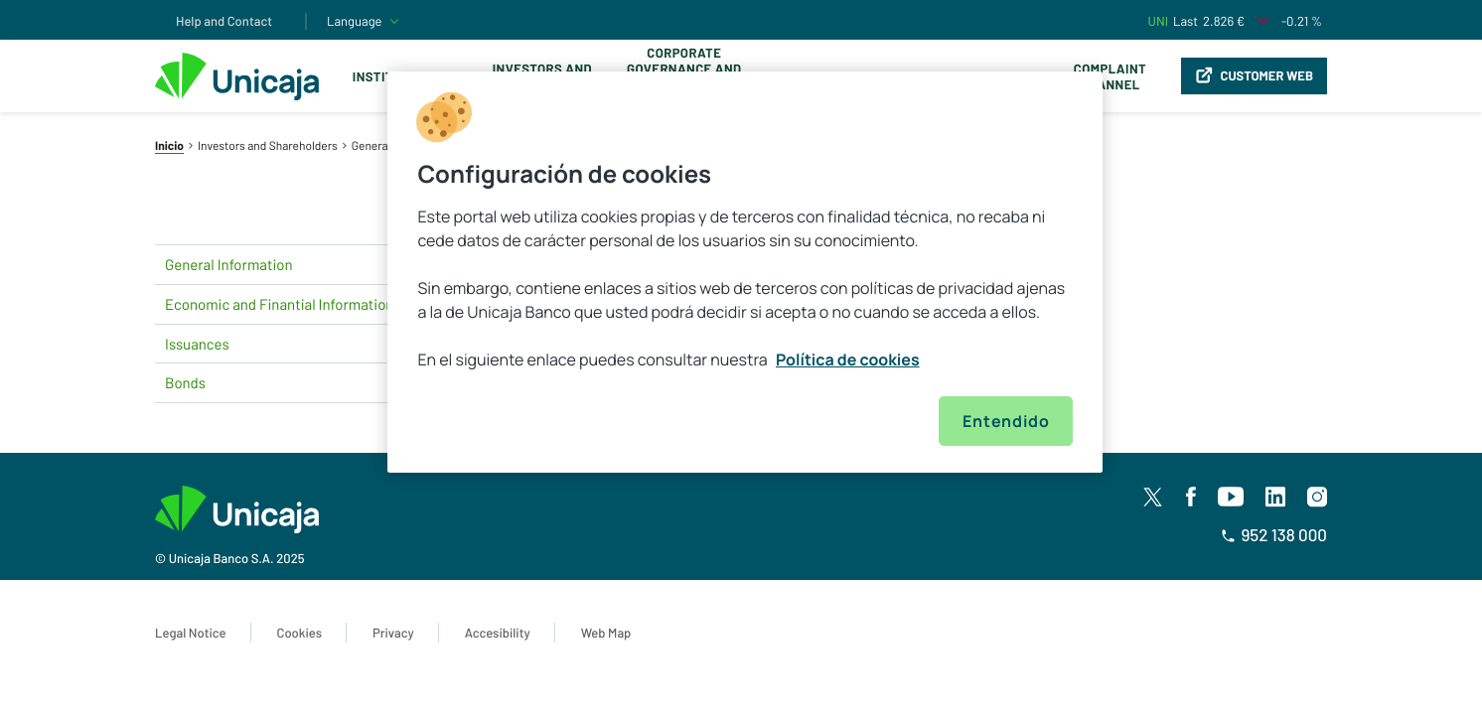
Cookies (299, 633)
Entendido (1006, 421)
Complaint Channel (1110, 76)
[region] (745, 272)
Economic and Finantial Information (304, 304)
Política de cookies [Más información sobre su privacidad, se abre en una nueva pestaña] (848, 359)
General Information (304, 264)
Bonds (304, 383)
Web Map (606, 633)
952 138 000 (1274, 535)
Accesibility (497, 633)
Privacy (393, 633)
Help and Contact (224, 21)
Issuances (304, 344)
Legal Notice (190, 633)
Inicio (169, 146)
